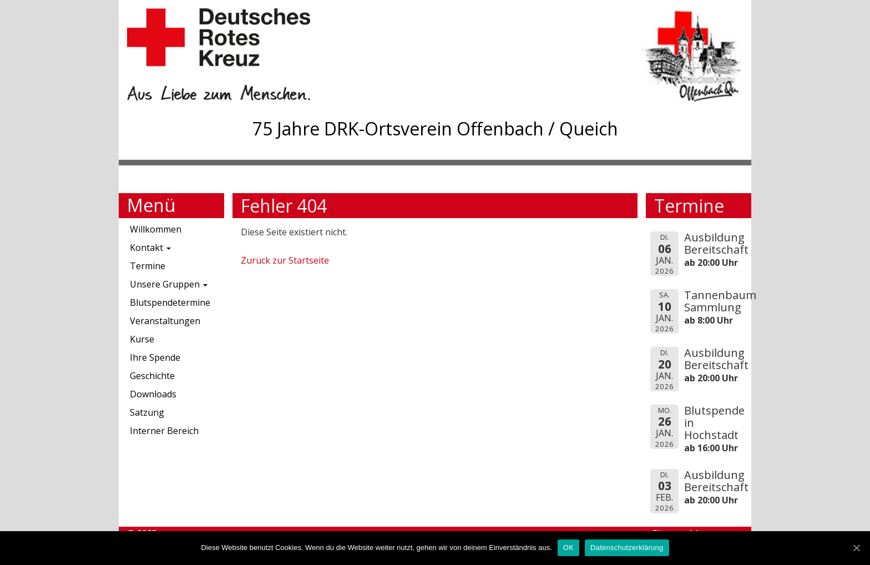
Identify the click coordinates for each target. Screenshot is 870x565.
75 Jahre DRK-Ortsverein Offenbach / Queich (435, 128)
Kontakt (150, 247)
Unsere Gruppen (169, 284)
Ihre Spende (155, 357)
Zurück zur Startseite (285, 260)
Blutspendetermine (170, 302)
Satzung (147, 412)
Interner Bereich (164, 431)
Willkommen (155, 229)
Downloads (153, 394)
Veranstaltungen (165, 321)
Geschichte (152, 376)
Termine (147, 266)
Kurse (142, 339)
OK (568, 547)
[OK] (856, 547)
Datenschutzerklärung (626, 547)
